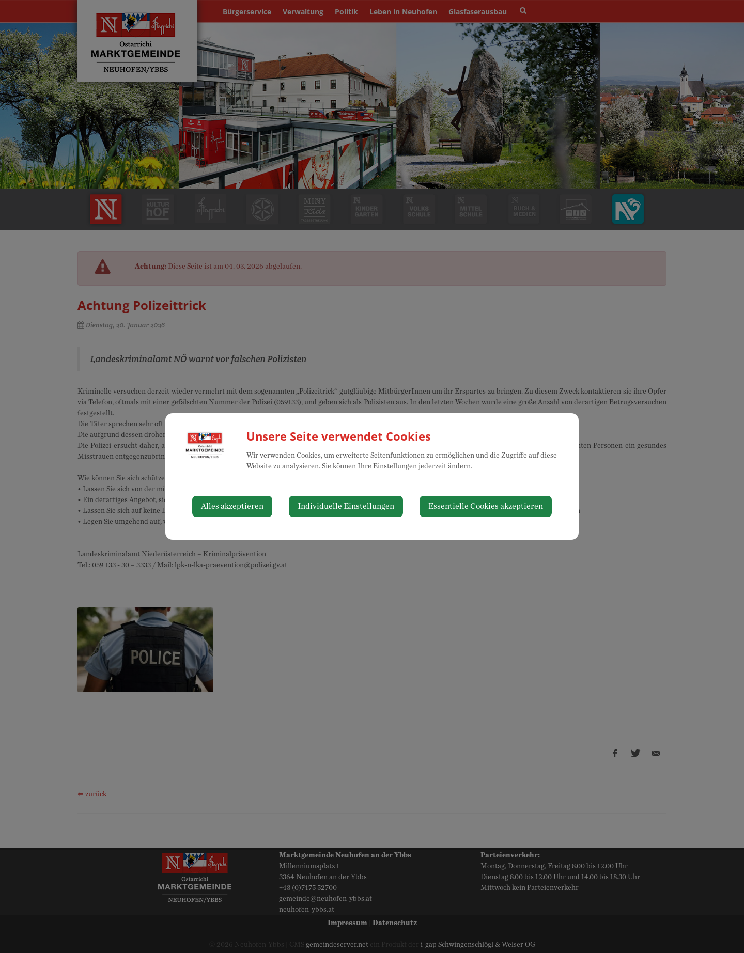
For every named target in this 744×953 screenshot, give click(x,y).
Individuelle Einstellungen (346, 506)
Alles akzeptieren (232, 506)
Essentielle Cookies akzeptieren (485, 506)
